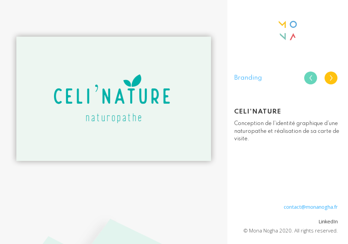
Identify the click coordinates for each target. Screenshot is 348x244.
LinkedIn (328, 221)
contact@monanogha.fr (311, 206)
